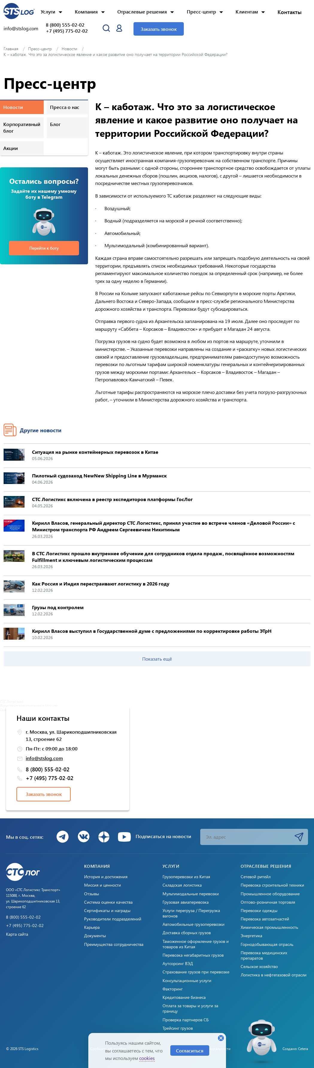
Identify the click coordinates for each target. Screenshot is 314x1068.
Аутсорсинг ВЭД (178, 963)
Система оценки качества (108, 902)
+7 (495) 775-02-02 (67, 31)
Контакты (289, 12)
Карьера (92, 927)
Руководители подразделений (112, 919)
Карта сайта (17, 934)
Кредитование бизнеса (184, 997)
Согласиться (190, 1050)
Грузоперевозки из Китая (186, 876)
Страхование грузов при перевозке (196, 972)
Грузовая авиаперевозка (186, 902)
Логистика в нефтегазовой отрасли (274, 975)
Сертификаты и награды (107, 910)
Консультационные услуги (187, 980)
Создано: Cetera (295, 1048)
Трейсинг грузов (178, 1028)
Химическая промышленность (269, 927)
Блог (55, 124)
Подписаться (299, 837)
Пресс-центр (201, 11)
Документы (95, 935)
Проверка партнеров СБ (186, 1020)
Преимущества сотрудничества (113, 944)
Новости (13, 107)
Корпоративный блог (21, 127)
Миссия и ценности (102, 885)
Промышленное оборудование (270, 893)
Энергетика (251, 935)
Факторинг (173, 989)
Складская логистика (182, 885)
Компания (86, 11)
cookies (147, 1058)
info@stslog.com (21, 28)
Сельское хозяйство (259, 966)
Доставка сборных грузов (187, 932)
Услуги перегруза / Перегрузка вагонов (191, 913)
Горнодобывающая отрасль (267, 944)
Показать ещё (157, 659)
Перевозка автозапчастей (265, 919)
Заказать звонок (159, 29)
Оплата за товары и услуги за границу (190, 1008)
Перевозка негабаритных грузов (193, 955)
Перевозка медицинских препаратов (264, 955)
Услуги (48, 11)
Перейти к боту (44, 248)
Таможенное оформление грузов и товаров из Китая (196, 944)
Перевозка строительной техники (272, 885)
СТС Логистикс (12, 701)
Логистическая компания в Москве (29, 705)
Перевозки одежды (259, 910)
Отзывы (91, 893)
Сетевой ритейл (256, 876)
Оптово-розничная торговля (268, 902)
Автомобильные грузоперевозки (193, 924)
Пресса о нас (64, 107)
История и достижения (106, 876)
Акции (10, 148)
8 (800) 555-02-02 (65, 25)
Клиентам (247, 11)
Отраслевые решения (142, 11)
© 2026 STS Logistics (22, 1048)
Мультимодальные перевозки (191, 893)
